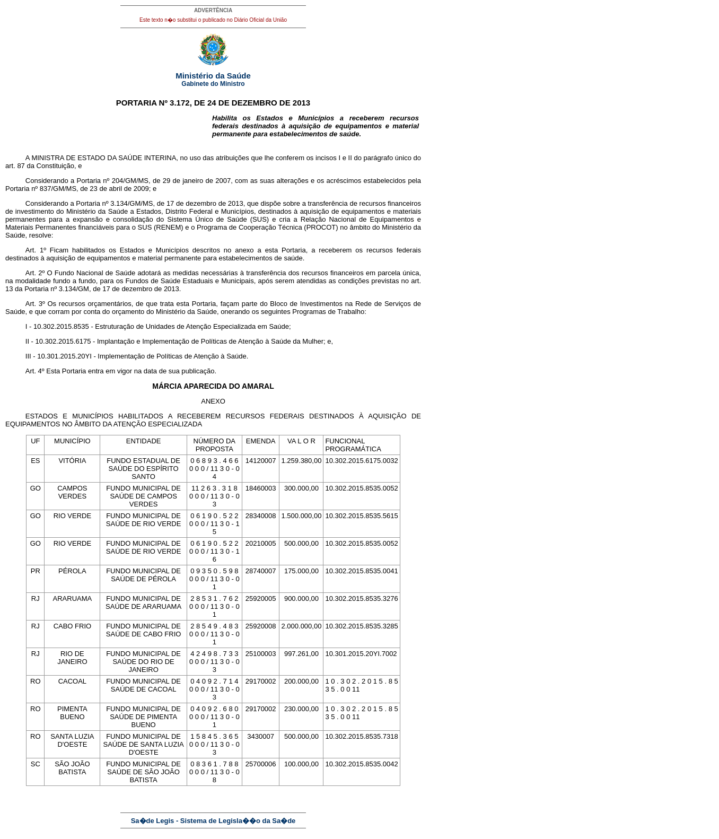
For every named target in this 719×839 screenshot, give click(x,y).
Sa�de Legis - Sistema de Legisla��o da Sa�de (213, 821)
